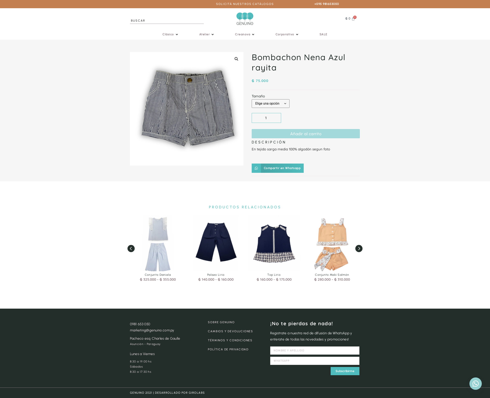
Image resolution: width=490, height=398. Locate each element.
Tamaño (258, 96)
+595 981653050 (326, 4)
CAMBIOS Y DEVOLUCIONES (230, 331)
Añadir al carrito (306, 133)
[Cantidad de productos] (266, 118)
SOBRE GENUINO (221, 322)
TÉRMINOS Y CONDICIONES (230, 340)
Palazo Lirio (216, 275)
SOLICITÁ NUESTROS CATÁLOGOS (245, 4)
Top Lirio (274, 275)
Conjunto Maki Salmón (332, 275)
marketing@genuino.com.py (152, 330)
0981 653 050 (140, 324)
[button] (170, 34)
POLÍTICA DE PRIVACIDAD (228, 349)
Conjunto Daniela (158, 275)
